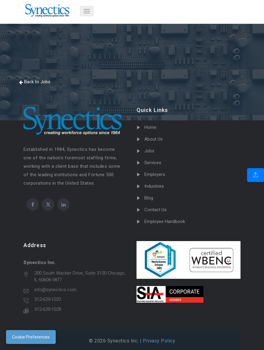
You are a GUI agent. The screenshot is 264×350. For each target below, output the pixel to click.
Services (152, 162)
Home (150, 127)
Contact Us (155, 209)
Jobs (149, 151)
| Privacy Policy (157, 341)
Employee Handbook (164, 221)
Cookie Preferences (31, 337)
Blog (148, 198)
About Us (153, 139)
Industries (154, 186)
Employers (154, 174)
